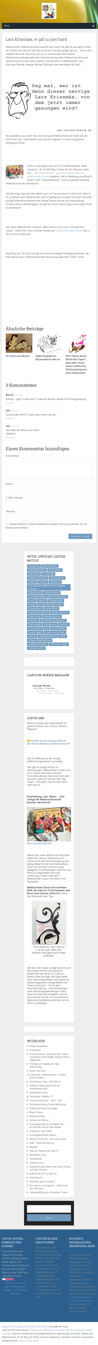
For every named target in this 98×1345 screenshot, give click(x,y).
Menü (7, 26)
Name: (9, 484)
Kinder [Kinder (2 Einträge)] (31, 604)
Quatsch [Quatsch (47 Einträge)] (60, 620)
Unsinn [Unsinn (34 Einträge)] (32, 636)
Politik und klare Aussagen (43, 1108)
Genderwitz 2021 (38, 1092)
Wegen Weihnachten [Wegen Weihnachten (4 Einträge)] (39, 640)
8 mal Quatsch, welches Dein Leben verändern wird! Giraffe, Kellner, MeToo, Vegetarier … (50, 1057)
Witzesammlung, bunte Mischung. (47, 1104)
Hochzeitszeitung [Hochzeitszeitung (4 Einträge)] (38, 596)
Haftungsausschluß (80, 1330)
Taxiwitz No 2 (36, 1162)
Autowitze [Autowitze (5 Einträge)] (34, 566)
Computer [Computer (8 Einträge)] (48, 574)
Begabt (33, 1147)
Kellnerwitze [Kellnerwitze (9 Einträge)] (56, 600)
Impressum (36, 1330)
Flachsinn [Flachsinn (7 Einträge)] (55, 581)
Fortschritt (35, 1050)
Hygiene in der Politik (40, 1131)
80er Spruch (36, 1177)
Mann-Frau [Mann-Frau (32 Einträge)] (34, 616)
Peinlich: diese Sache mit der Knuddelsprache (44, 1087)
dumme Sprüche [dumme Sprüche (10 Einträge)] (37, 578)
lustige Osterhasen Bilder (69, 230)
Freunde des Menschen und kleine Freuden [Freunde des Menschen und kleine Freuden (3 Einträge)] (46, 587)
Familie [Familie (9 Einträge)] (43, 581)
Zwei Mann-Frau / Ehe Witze (45, 1081)
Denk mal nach (37, 1070)
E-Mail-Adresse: (14, 497)
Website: (10, 511)
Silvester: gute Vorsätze (42, 1181)
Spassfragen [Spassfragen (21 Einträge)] (35, 632)
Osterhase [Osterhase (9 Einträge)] (47, 620)
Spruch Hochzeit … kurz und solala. (47, 1139)
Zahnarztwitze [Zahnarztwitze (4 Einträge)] (36, 648)
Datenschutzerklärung (56, 1330)
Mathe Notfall (36, 1116)
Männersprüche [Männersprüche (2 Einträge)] (52, 616)
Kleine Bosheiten (38, 1046)
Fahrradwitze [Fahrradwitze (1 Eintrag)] (57, 578)
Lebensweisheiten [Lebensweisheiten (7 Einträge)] (38, 612)
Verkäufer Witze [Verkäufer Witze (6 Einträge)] (47, 636)
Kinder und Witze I (39, 1120)
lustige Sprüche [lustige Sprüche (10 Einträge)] (59, 612)
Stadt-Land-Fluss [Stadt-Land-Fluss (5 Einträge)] (55, 632)
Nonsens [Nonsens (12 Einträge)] (33, 620)
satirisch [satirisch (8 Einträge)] (63, 624)
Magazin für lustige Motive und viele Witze (25, 1326)
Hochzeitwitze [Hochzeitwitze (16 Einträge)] (59, 596)
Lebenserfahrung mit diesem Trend (48, 1192)
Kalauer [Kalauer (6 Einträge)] (42, 600)
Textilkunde (35, 1158)
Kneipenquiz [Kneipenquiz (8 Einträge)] (35, 608)
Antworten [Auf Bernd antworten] (10, 403)
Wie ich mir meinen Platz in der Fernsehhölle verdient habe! (46, 742)
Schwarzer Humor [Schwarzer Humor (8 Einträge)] (38, 628)
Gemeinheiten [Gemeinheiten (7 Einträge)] (51, 592)
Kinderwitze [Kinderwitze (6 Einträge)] (45, 604)
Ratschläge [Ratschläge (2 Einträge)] (34, 624)
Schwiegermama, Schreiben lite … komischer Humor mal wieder (47, 1126)
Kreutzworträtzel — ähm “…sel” (45, 1100)
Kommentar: (12, 455)
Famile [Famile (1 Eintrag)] (32, 581)
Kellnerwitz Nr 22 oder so (43, 1173)
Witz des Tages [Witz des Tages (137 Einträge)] (58, 644)
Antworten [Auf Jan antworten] (10, 419)
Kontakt (6, 1333)
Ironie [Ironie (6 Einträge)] (31, 600)
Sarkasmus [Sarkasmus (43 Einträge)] (50, 624)
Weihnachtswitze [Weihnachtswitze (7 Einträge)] (37, 644)
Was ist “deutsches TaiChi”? (44, 1151)
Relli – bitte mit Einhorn (41, 1143)
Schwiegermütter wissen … (43, 1135)
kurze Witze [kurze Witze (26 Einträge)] (51, 608)
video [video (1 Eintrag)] (63, 636)
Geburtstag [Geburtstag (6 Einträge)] (34, 592)
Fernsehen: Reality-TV (41, 1096)
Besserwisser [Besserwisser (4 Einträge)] (50, 566)
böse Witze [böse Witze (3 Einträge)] (55, 570)
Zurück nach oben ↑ (29, 1340)
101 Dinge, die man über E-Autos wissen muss (80, 1301)
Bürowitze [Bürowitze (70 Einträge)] (33, 574)
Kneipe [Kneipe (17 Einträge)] (58, 604)
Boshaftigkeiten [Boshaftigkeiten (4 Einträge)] (36, 570)
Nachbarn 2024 (37, 1154)
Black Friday (36, 1112)
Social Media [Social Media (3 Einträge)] (58, 628)
